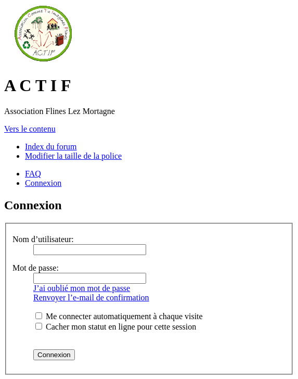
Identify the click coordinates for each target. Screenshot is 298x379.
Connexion (43, 183)
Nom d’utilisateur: (43, 239)
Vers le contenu (30, 128)
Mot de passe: (35, 267)
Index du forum (51, 146)
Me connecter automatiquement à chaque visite (119, 316)
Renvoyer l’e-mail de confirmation (91, 297)
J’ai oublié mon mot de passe (81, 288)
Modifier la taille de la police (73, 155)
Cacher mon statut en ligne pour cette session (115, 326)
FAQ (33, 173)
